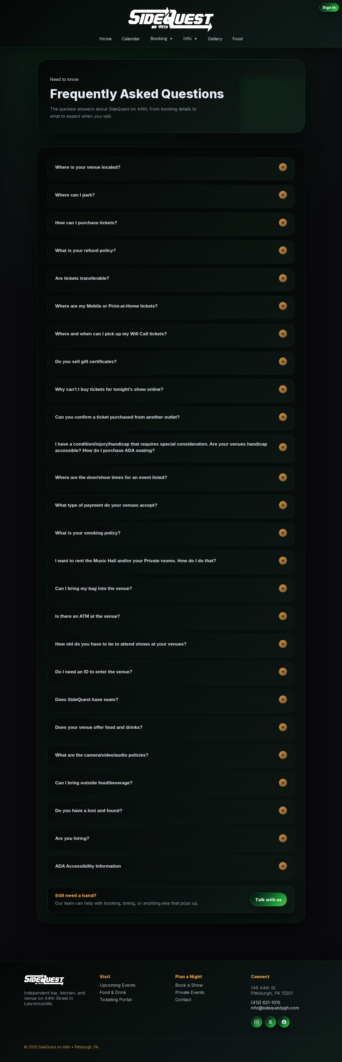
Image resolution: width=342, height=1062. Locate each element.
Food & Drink (113, 992)
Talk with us (268, 899)
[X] (270, 1022)
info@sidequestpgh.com (275, 1007)
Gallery (215, 38)
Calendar (131, 38)
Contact (183, 999)
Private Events (189, 992)
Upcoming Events (117, 985)
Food (237, 38)
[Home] (171, 19)
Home (105, 38)
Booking (161, 38)
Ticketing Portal (115, 999)
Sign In (329, 7)
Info (190, 38)
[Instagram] (256, 1022)
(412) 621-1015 (265, 1002)
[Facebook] (284, 1022)
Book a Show (189, 985)
